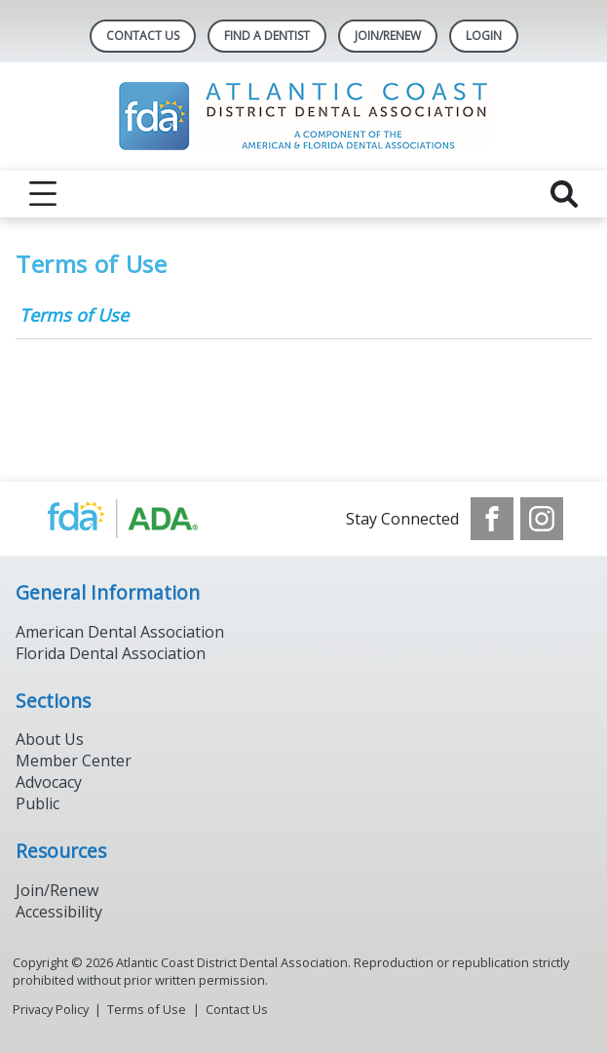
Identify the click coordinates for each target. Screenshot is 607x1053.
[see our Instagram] (541, 518)
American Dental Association (120, 632)
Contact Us (142, 35)
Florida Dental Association (111, 653)
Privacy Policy (51, 1009)
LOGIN (484, 35)
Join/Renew (57, 890)
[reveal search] (564, 194)
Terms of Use (74, 315)
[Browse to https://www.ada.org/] (143, 518)
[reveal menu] (43, 194)
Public (37, 803)
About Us (50, 739)
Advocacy (49, 782)
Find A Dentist (267, 35)
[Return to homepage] (303, 116)
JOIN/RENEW (388, 35)
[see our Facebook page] (492, 518)
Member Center (74, 760)
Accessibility (59, 911)
